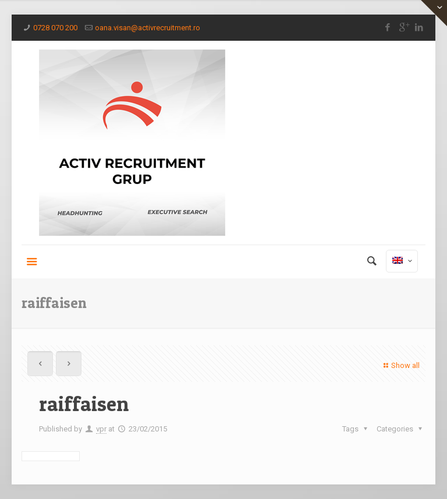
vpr (101, 428)
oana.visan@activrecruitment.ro (147, 27)
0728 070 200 (55, 27)
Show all (400, 365)
